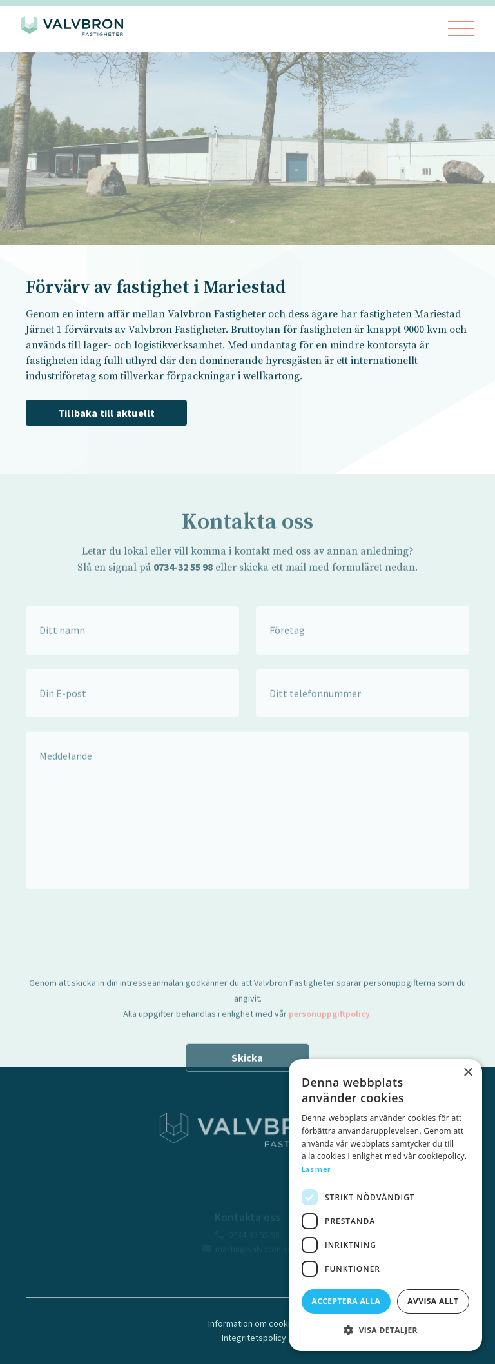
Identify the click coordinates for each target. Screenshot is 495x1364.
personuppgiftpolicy (329, 1029)
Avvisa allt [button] (432, 1301)
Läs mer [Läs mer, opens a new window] (316, 1169)
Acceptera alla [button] (346, 1301)
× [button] (467, 1073)
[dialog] (385, 1205)
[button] (385, 1330)
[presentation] (124, 942)
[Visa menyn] (461, 29)
